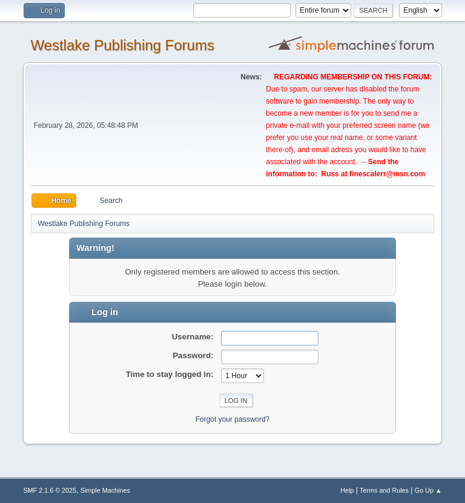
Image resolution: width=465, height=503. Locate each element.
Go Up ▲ (428, 490)
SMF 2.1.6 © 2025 (49, 490)
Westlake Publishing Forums (122, 45)
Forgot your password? (233, 419)
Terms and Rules (384, 490)
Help (347, 490)
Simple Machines (105, 490)
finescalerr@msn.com (387, 174)
